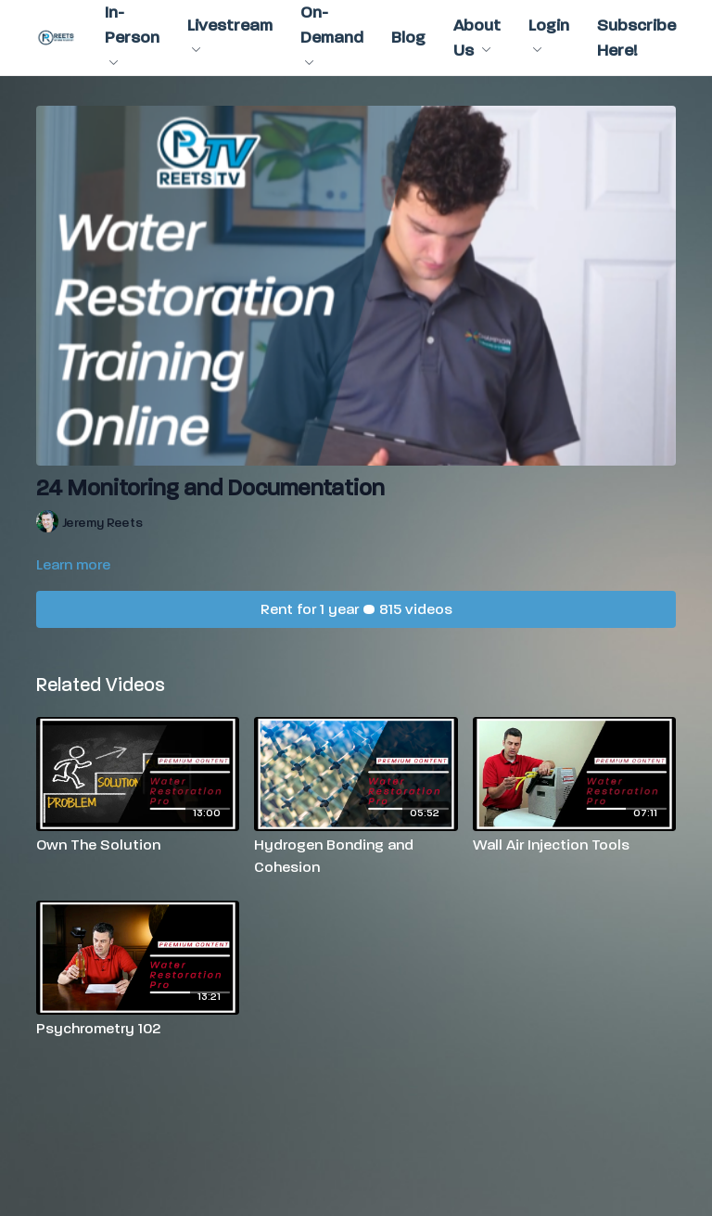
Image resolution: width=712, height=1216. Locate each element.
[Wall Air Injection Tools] (574, 845)
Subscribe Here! (636, 38)
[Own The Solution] (137, 845)
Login (548, 34)
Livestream (230, 34)
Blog (408, 37)
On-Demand (331, 34)
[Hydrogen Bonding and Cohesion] (355, 856)
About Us (477, 38)
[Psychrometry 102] (137, 1029)
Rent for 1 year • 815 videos (356, 609)
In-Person (132, 34)
